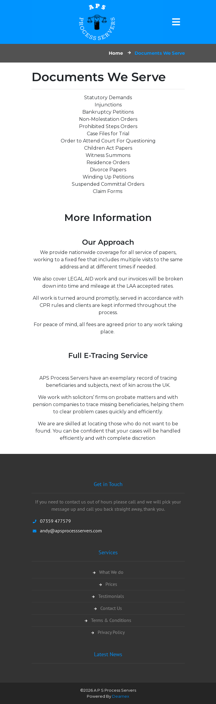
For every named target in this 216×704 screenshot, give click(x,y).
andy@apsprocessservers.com (71, 531)
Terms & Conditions (108, 621)
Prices (108, 585)
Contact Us (108, 609)
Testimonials (108, 597)
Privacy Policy (108, 633)
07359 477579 (55, 521)
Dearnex (120, 696)
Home (116, 53)
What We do (108, 573)
